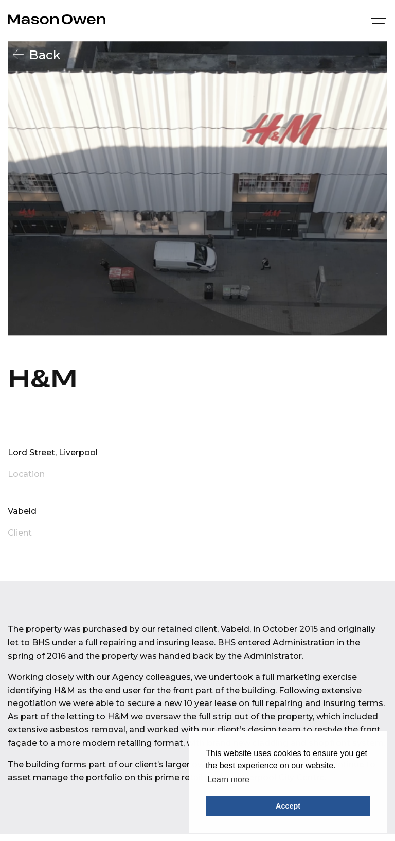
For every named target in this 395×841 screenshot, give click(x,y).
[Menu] (379, 19)
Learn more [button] (228, 779)
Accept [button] (288, 806)
